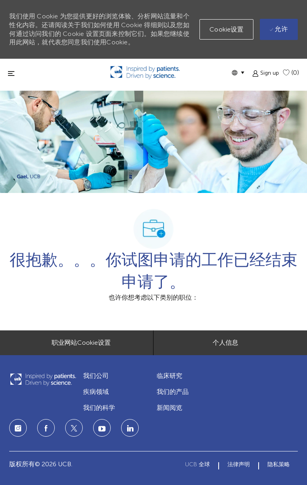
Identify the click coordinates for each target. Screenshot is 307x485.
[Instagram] (18, 428)
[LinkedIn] (102, 428)
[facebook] (46, 428)
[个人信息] (225, 342)
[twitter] (74, 428)
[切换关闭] (11, 73)
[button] (237, 73)
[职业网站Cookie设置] (81, 342)
